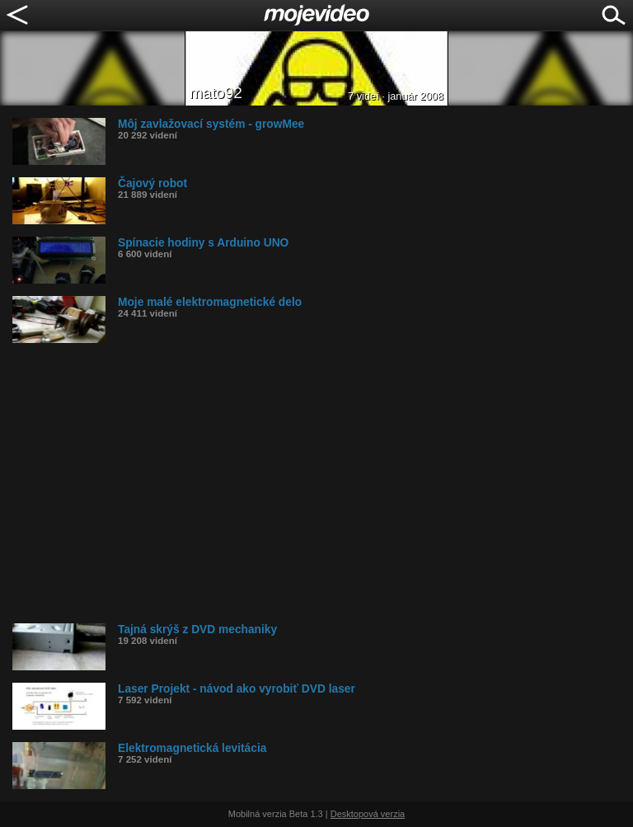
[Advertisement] (322, 483)
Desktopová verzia (368, 814)
